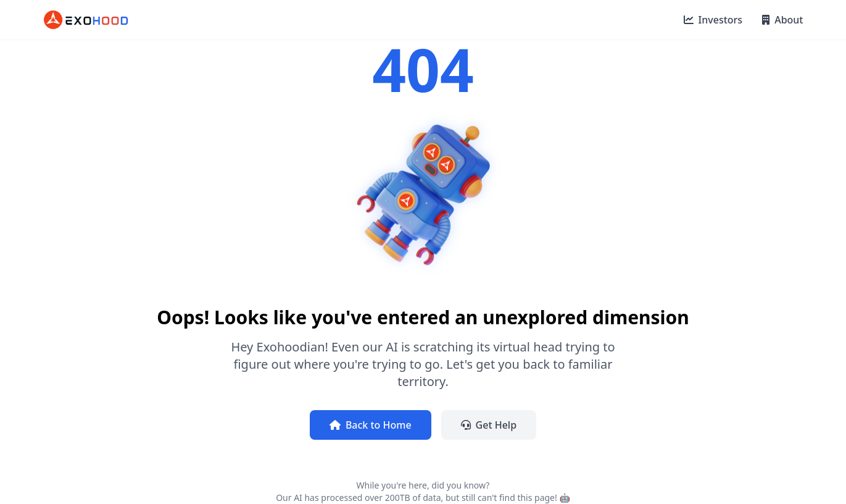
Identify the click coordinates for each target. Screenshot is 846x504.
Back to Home (371, 425)
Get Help (489, 425)
